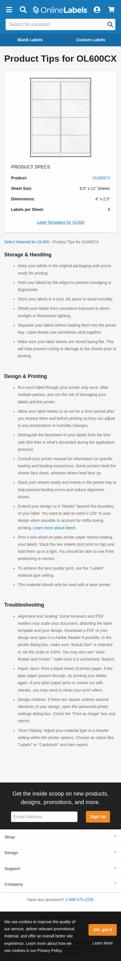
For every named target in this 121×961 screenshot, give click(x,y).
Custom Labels (90, 40)
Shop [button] (10, 837)
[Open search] (110, 24)
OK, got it (103, 929)
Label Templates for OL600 (60, 222)
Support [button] (12, 868)
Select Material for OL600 (26, 242)
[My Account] (97, 10)
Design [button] (11, 852)
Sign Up (97, 816)
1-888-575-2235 (80, 899)
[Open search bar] (23, 10)
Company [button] (14, 884)
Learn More (102, 943)
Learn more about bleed (54, 528)
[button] (9, 10)
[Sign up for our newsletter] (44, 816)
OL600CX (101, 178)
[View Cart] (111, 10)
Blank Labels (30, 40)
